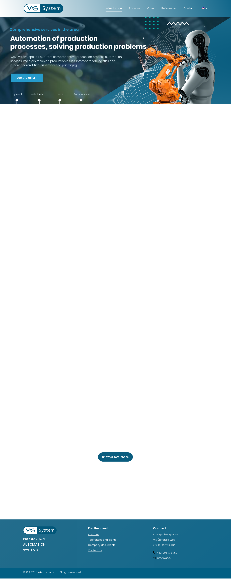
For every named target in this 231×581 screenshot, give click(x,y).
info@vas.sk (164, 558)
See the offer (26, 78)
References (169, 8)
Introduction (114, 8)
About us (134, 8)
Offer (150, 8)
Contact (189, 8)
